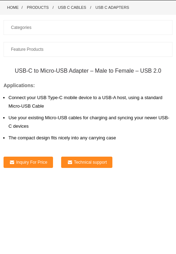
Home (13, 7)
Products (38, 7)
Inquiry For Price (31, 162)
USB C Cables (72, 7)
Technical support (90, 162)
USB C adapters (112, 7)
